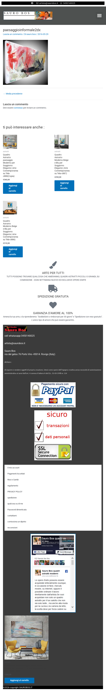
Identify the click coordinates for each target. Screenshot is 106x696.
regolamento (12, 486)
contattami (12, 516)
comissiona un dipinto (16, 522)
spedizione (12, 498)
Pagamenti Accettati (16, 474)
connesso (18, 108)
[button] (99, 15)
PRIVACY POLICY (14, 492)
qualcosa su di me (15, 504)
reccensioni (12, 528)
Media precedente (12, 93)
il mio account (13, 468)
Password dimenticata (16, 510)
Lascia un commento (12, 34)
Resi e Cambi (13, 480)
